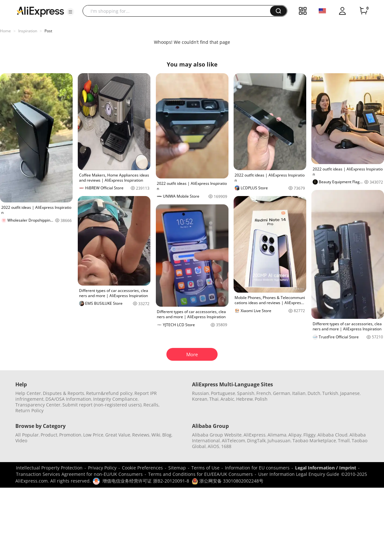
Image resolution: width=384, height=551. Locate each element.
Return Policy (29, 410)
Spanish (245, 393)
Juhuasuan (279, 440)
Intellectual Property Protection (49, 468)
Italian (299, 393)
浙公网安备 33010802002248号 (227, 481)
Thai (214, 399)
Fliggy (309, 435)
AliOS (213, 446)
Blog (167, 435)
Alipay (294, 435)
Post (48, 31)
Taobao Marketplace (314, 440)
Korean (199, 399)
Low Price (93, 435)
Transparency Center (37, 405)
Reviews (140, 435)
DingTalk (256, 440)
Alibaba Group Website (217, 435)
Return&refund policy (109, 393)
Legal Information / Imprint (325, 468)
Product (49, 435)
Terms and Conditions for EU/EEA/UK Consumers (200, 474)
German (281, 393)
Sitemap (177, 468)
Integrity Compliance (115, 399)
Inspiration (27, 31)
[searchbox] (178, 10)
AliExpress (255, 435)
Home (5, 31)
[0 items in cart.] (363, 11)
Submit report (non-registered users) (101, 405)
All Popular (27, 435)
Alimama (277, 435)
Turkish (330, 393)
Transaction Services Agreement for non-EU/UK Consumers (79, 474)
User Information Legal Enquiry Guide (298, 474)
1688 (226, 446)
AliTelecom (233, 440)
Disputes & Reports (63, 393)
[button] (70, 12)
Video (21, 440)
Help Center (28, 393)
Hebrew (244, 399)
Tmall (344, 440)
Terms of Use (205, 468)
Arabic (227, 399)
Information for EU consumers (257, 468)
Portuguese (223, 393)
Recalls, (151, 405)
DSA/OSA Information (68, 399)
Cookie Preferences (142, 468)
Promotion (70, 435)
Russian (200, 393)
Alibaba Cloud (332, 435)
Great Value (117, 435)
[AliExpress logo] (40, 11)
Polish (261, 399)
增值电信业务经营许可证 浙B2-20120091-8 (145, 481)
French (263, 393)
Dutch (314, 393)
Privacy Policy (102, 468)
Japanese (350, 393)
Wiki (155, 435)
